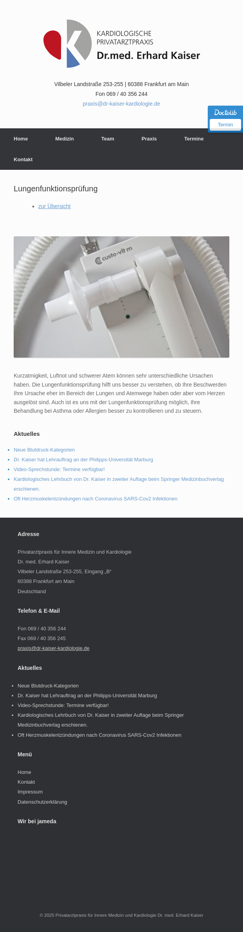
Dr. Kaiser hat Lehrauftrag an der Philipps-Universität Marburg (83, 459)
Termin (225, 125)
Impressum (30, 792)
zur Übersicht (54, 206)
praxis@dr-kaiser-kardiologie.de (121, 104)
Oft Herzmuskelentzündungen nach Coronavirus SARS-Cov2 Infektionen (95, 499)
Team (107, 139)
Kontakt (23, 159)
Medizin (64, 139)
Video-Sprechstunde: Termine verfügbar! (59, 469)
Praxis (149, 139)
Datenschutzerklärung (42, 802)
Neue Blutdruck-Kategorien (44, 450)
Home (21, 139)
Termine (194, 139)
